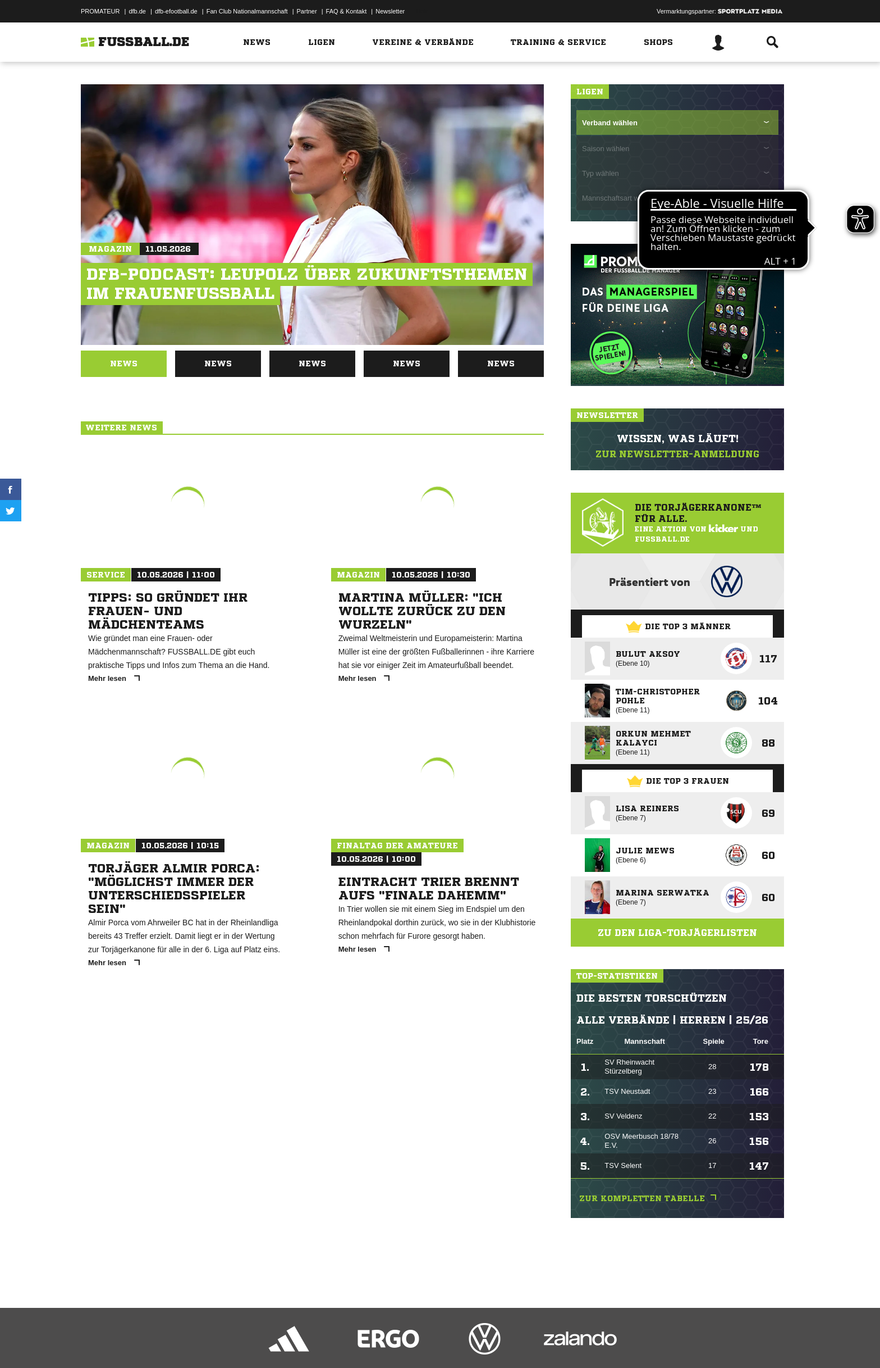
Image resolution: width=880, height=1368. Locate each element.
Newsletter (390, 11)
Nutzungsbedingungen (222, 1341)
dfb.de (137, 11)
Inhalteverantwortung (341, 1341)
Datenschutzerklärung (152, 1341)
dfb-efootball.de (176, 11)
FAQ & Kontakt (346, 11)
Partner (307, 11)
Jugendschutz (282, 1341)
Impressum (96, 1341)
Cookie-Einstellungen (410, 1341)
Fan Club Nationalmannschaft (247, 11)
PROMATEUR (100, 11)
